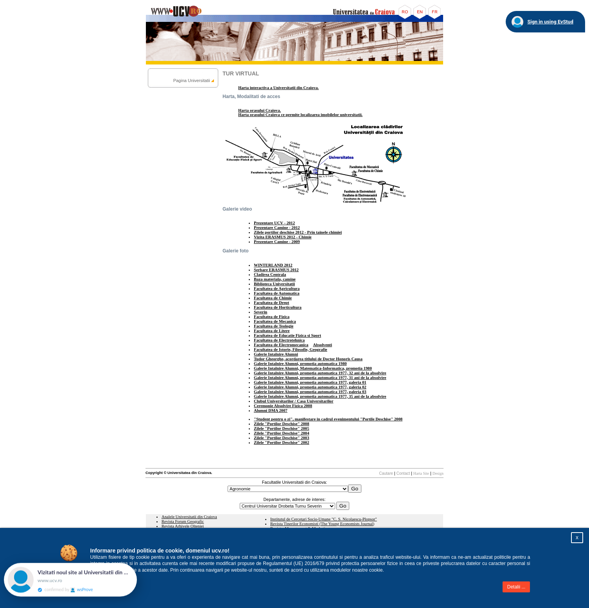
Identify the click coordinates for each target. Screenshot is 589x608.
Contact (403, 473)
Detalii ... (516, 587)
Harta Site (421, 473)
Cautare (386, 473)
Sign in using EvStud (550, 22)
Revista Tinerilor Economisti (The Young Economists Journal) (322, 524)
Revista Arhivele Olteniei (183, 526)
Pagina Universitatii (191, 80)
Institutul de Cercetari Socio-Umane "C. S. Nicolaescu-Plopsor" (323, 519)
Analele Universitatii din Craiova (189, 517)
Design (438, 473)
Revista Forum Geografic (183, 521)
